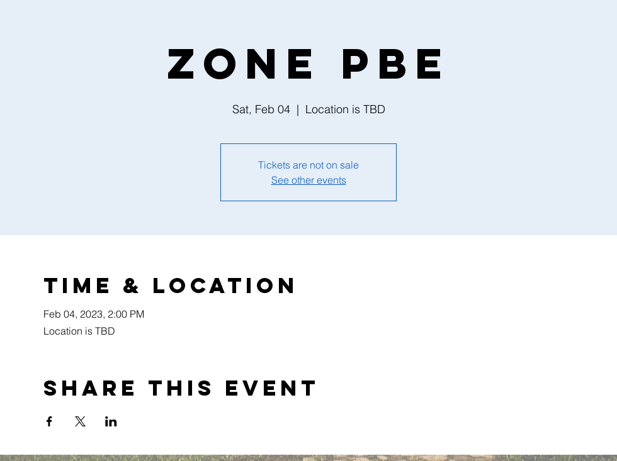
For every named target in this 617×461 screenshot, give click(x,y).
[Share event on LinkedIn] (111, 421)
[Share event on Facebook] (49, 421)
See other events (308, 180)
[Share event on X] (80, 421)
